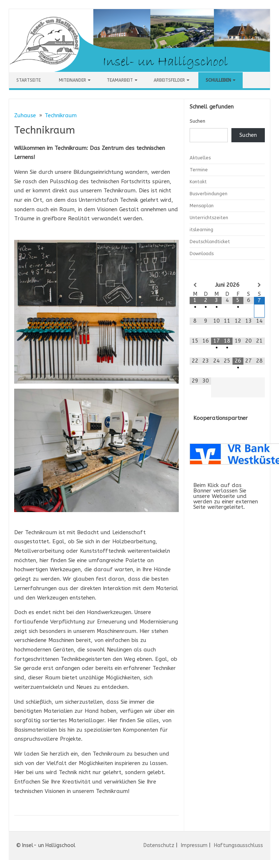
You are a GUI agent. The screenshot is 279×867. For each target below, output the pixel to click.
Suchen (197, 121)
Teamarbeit (120, 80)
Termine (199, 169)
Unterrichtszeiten (209, 217)
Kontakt (198, 181)
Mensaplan (202, 205)
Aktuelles (200, 157)
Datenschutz (158, 845)
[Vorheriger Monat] (195, 285)
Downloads (202, 253)
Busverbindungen (208, 193)
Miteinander (72, 80)
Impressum (194, 845)
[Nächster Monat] (259, 285)
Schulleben (218, 80)
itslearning (201, 229)
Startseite (28, 80)
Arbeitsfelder (169, 80)
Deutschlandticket (210, 241)
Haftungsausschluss (238, 845)
